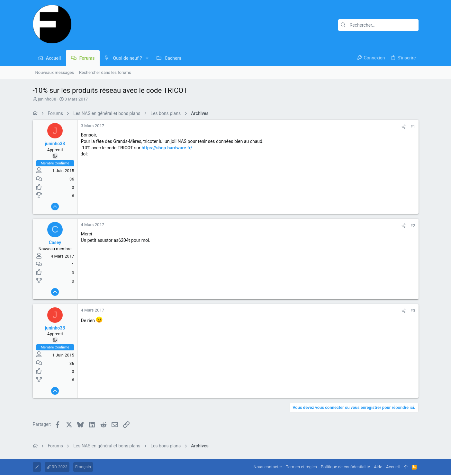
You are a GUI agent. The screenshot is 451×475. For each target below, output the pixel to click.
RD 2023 (57, 466)
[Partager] (403, 127)
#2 (412, 225)
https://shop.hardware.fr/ (167, 147)
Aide (378, 466)
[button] (147, 58)
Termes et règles (301, 466)
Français (83, 466)
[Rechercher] (378, 25)
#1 (412, 126)
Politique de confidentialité (345, 466)
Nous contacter (268, 466)
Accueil (393, 466)
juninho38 (47, 99)
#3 (412, 310)
